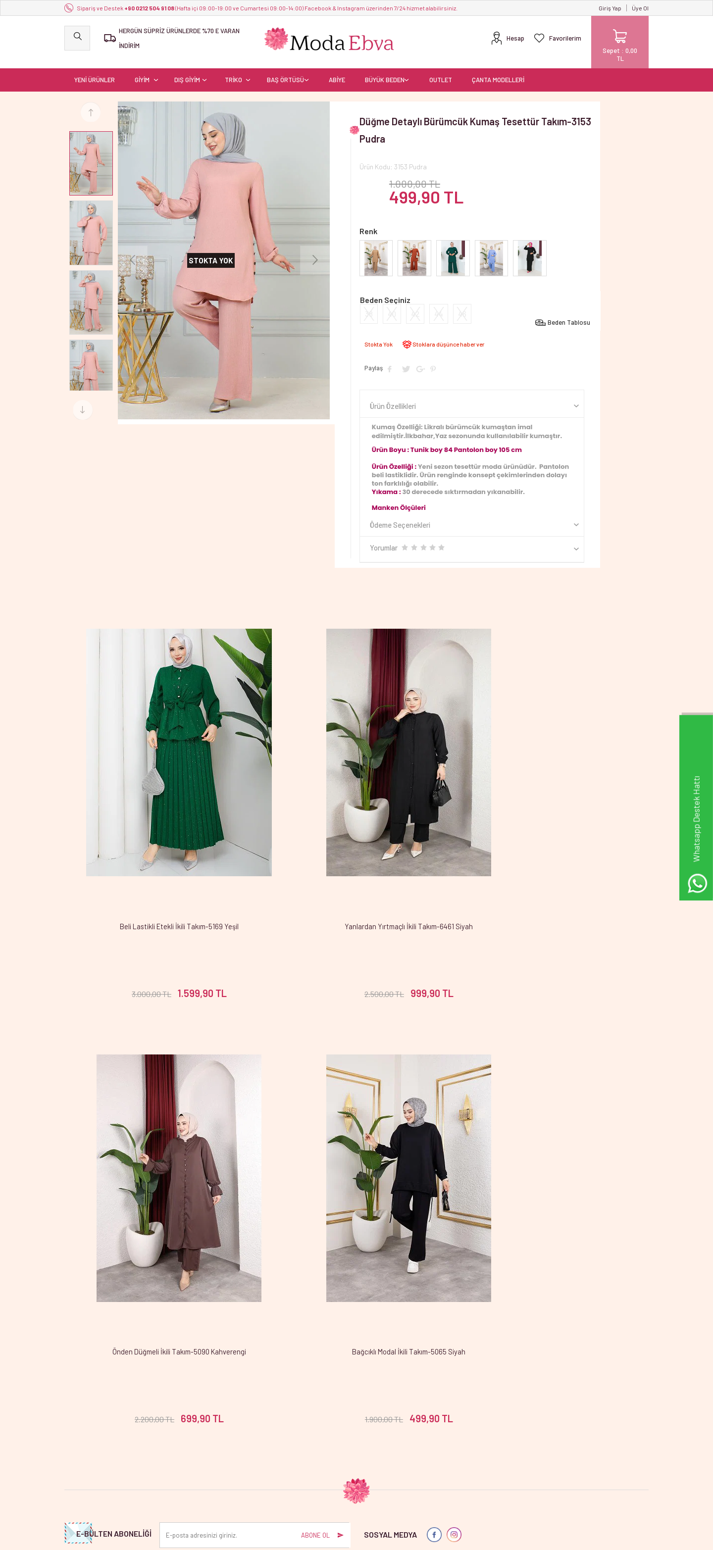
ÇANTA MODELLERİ (498, 72)
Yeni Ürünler (279, 1421)
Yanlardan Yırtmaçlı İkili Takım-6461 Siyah (356, 864)
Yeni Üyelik (376, 1407)
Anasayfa (275, 1407)
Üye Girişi (374, 1421)
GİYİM (142, 72)
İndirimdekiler (281, 1436)
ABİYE (337, 72)
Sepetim (274, 1464)
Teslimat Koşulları (188, 1407)
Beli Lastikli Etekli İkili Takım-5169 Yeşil (162, 864)
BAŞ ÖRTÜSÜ (285, 72)
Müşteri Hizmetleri (287, 1450)
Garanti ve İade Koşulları (197, 1450)
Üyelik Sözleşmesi (188, 1421)
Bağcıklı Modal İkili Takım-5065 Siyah (162, 1187)
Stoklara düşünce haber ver (448, 336)
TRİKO (233, 72)
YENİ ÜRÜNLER (94, 72)
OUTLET (440, 72)
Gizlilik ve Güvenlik (188, 1464)
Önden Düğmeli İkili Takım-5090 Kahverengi (551, 864)
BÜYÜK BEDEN (385, 72)
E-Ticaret (328, 1537)
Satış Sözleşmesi (187, 1436)
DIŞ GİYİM (187, 72)
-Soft (305, 1537)
